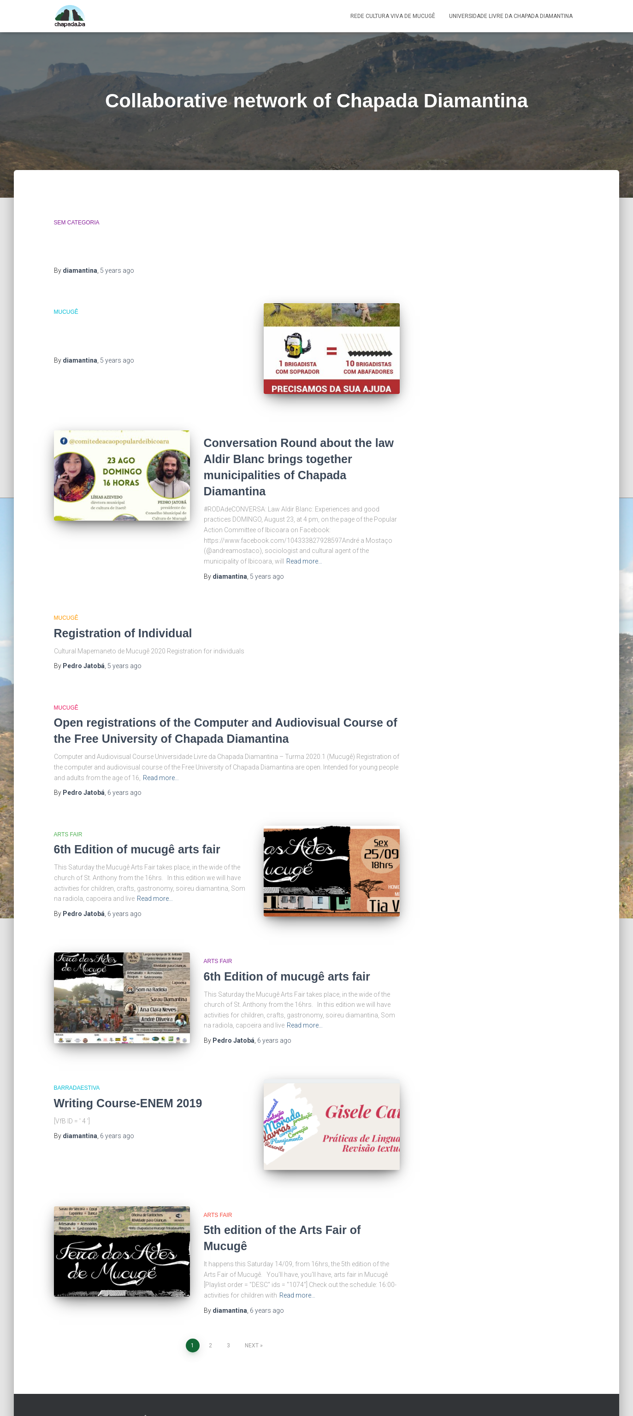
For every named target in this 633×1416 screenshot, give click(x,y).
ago (117, 270)
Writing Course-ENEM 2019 (128, 1082)
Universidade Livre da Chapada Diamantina (511, 16)
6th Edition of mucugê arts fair (137, 840)
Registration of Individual (123, 624)
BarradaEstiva (77, 1068)
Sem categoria (77, 222)
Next (252, 1317)
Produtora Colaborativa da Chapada (527, 1391)
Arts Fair (68, 826)
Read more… (304, 552)
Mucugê (66, 312)
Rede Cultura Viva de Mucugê (392, 16)
